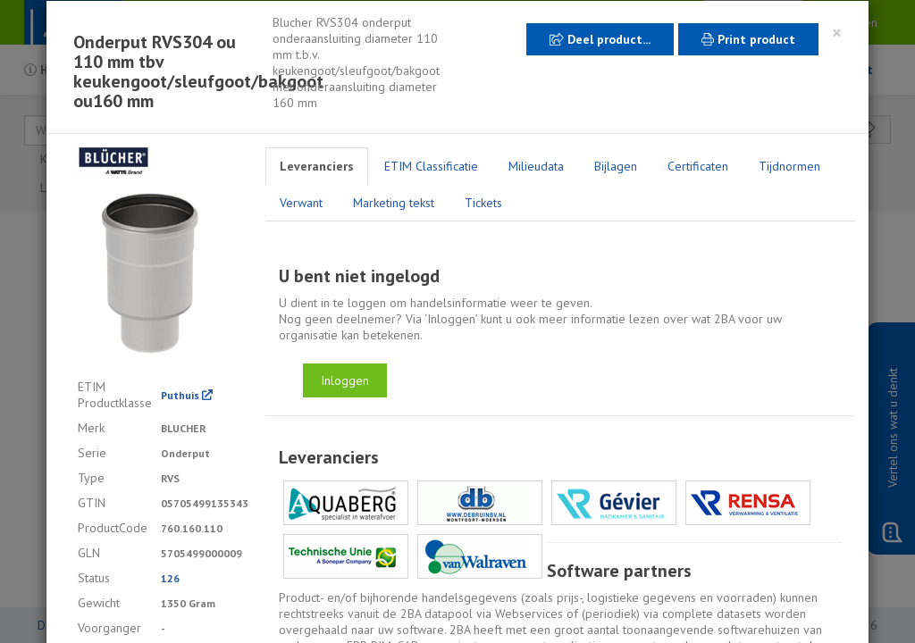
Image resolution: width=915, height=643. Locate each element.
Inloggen (345, 380)
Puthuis (187, 395)
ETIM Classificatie (431, 166)
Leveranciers (317, 166)
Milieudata (536, 166)
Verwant (301, 203)
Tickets (483, 203)
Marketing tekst (393, 203)
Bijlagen (615, 166)
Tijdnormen (789, 166)
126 (170, 578)
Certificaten (697, 166)
